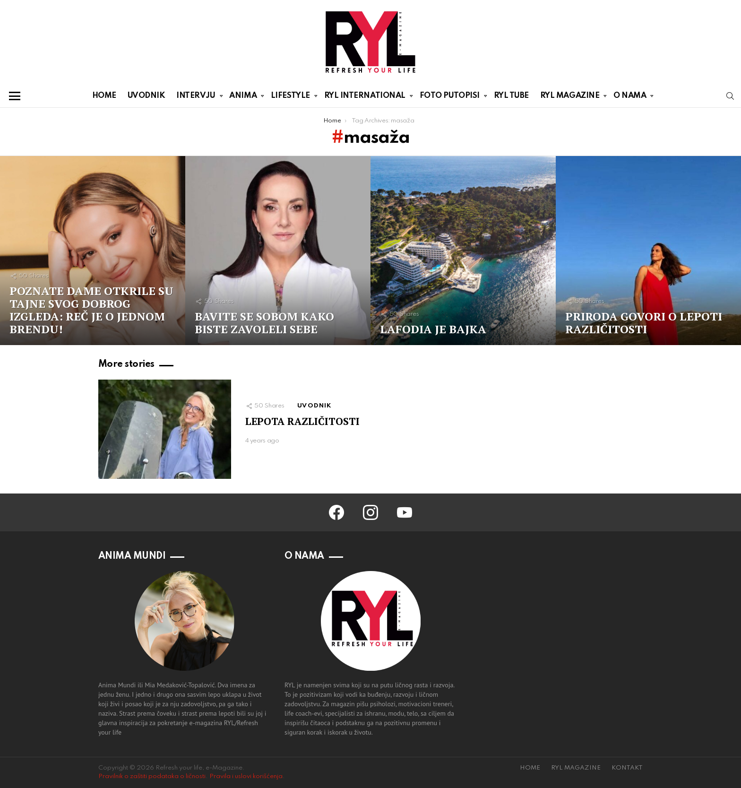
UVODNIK (146, 96)
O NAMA (629, 97)
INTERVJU (195, 97)
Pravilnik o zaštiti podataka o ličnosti (152, 776)
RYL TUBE (511, 96)
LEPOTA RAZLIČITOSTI (302, 421)
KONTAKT (627, 768)
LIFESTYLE (290, 97)
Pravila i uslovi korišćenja (246, 776)
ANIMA (243, 97)
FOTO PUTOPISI (450, 97)
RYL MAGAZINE (570, 97)
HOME (104, 96)
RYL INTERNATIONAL (364, 97)
